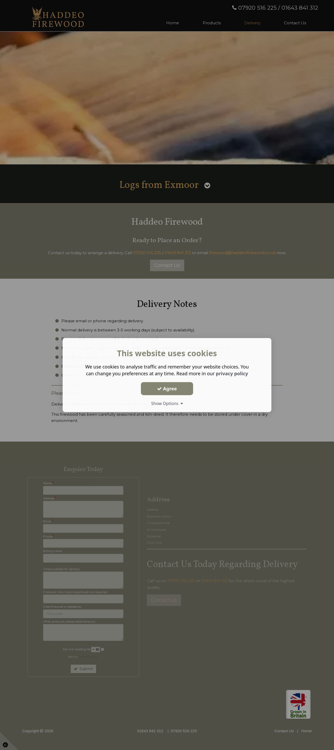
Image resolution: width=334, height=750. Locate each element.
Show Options (167, 403)
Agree (167, 388)
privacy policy (232, 373)
